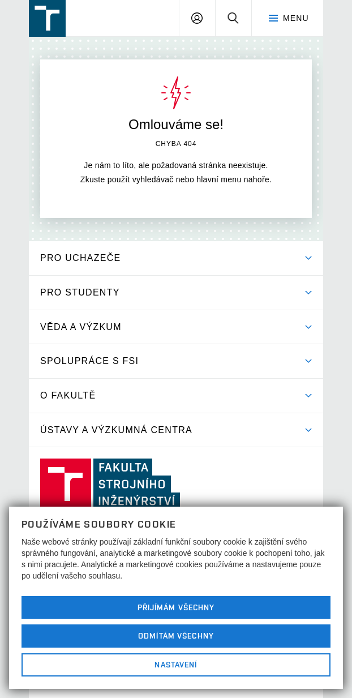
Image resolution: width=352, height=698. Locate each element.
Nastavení (175, 664)
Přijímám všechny (176, 607)
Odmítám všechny (176, 635)
